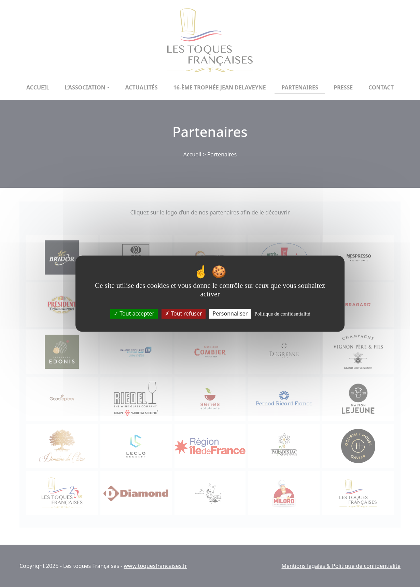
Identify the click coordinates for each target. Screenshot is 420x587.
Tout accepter (134, 313)
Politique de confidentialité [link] (282, 314)
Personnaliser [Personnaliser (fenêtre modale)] (230, 313)
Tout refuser (183, 313)
